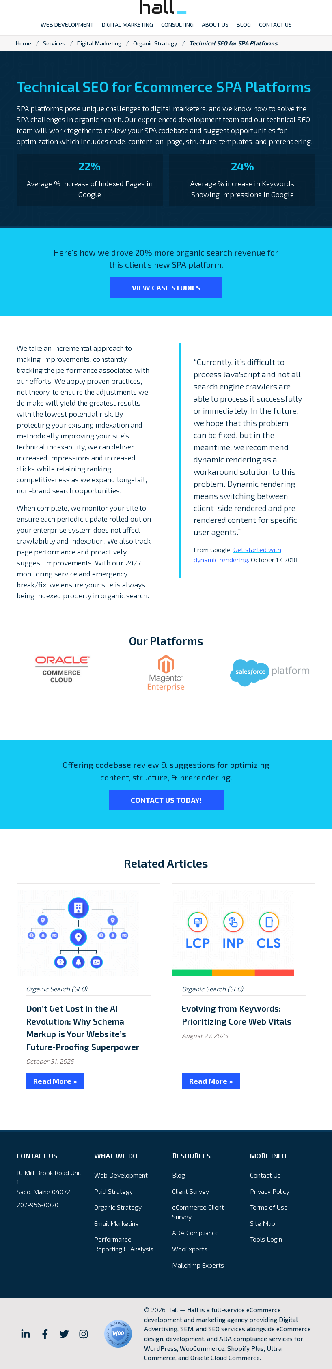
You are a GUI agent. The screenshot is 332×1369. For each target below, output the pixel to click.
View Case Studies (166, 287)
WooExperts (189, 1249)
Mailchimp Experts (198, 1265)
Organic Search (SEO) (56, 989)
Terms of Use (269, 1207)
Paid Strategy (113, 1191)
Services (54, 43)
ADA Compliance (195, 1232)
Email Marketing (116, 1223)
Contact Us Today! (166, 799)
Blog (178, 1175)
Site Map (262, 1223)
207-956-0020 (37, 1204)
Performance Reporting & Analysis (123, 1244)
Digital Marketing (99, 43)
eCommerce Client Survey (198, 1212)
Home (23, 43)
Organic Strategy (155, 43)
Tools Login (266, 1239)
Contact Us (265, 1175)
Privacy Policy (269, 1191)
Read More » (55, 1081)
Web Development (121, 1175)
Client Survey (190, 1191)
